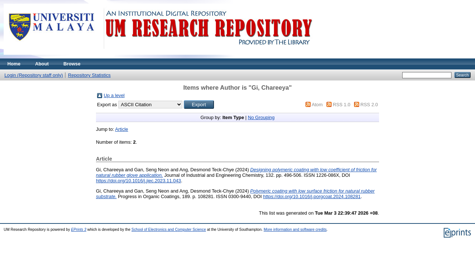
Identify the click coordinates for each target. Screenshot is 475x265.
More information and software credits (295, 230)
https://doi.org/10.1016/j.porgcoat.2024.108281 (312, 196)
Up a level (114, 95)
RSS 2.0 (369, 104)
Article (121, 129)
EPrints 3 (78, 230)
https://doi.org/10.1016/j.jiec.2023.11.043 (138, 180)
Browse (72, 64)
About (42, 64)
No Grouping (261, 117)
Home (14, 64)
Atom (317, 104)
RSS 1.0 (341, 104)
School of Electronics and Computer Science (169, 230)
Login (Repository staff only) (33, 75)
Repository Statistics (89, 75)
